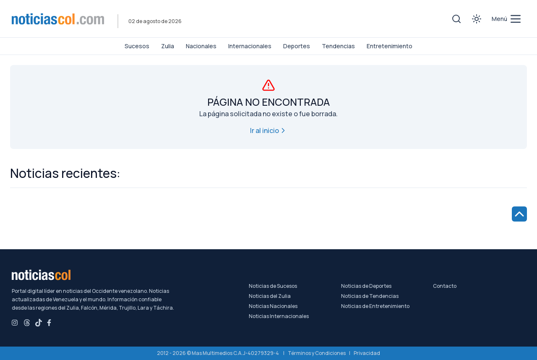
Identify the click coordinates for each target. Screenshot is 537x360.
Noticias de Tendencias (370, 296)
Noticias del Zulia (270, 296)
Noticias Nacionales (273, 306)
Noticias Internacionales (279, 316)
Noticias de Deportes (366, 286)
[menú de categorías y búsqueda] (506, 18)
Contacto (444, 286)
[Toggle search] (456, 18)
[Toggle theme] (476, 18)
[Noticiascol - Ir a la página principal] (58, 19)
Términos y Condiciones (317, 353)
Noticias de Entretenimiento (375, 306)
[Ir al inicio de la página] (519, 214)
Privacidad (367, 353)
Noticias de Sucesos (273, 286)
